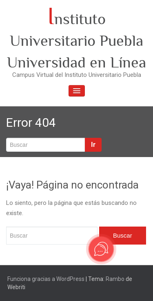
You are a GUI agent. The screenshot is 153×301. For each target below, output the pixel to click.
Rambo (115, 279)
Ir (93, 144)
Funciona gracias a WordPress (45, 279)
